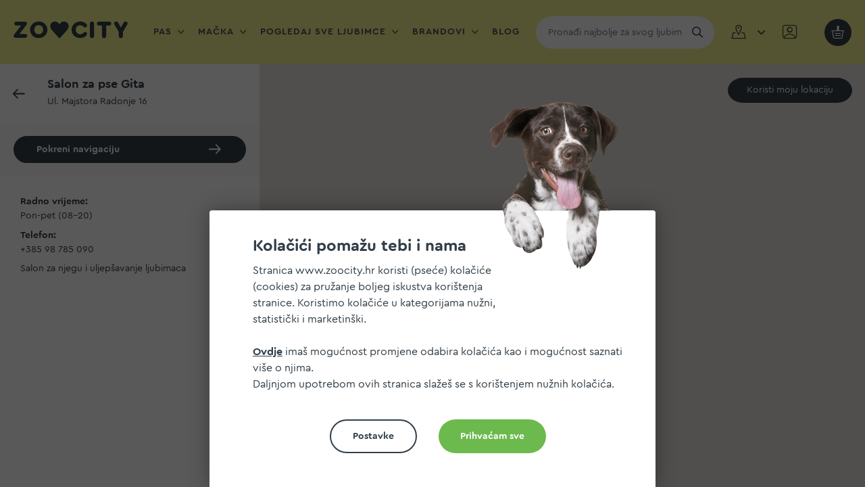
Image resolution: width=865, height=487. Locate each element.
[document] (438, 354)
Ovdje (267, 351)
